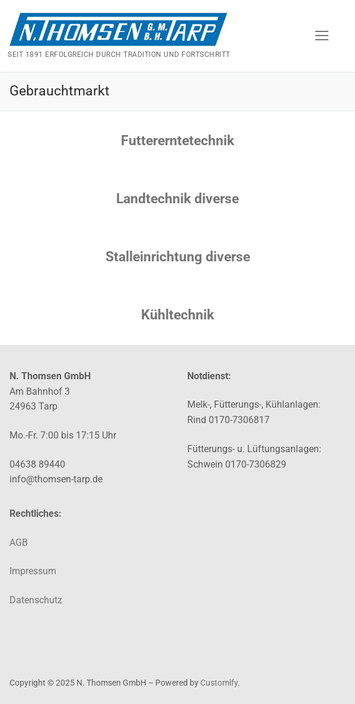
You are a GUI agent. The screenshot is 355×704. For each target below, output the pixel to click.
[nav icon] (322, 35)
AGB (18, 542)
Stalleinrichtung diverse (177, 257)
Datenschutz (35, 600)
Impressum (32, 571)
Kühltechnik (177, 315)
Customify (219, 682)
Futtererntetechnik (177, 141)
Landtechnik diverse (177, 199)
